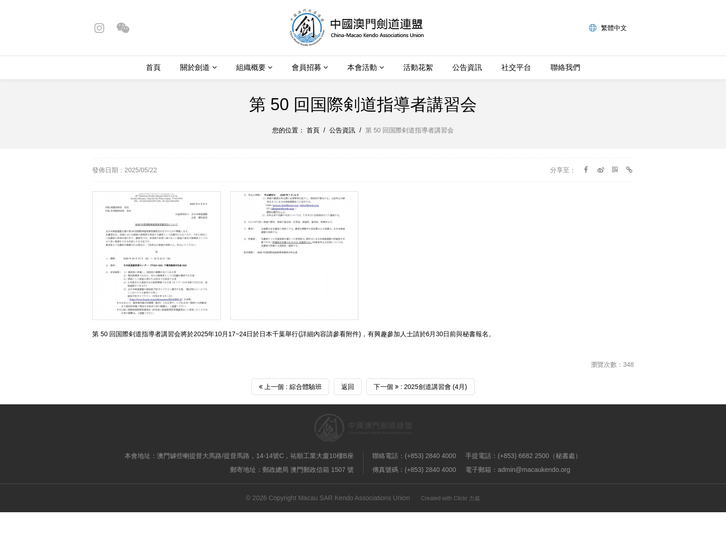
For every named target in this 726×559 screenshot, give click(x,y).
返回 (347, 386)
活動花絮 (418, 67)
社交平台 (516, 67)
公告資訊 (467, 67)
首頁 (153, 67)
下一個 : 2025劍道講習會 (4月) (420, 386)
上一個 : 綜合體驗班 (290, 386)
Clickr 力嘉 (467, 498)
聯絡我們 (565, 67)
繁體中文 (608, 27)
